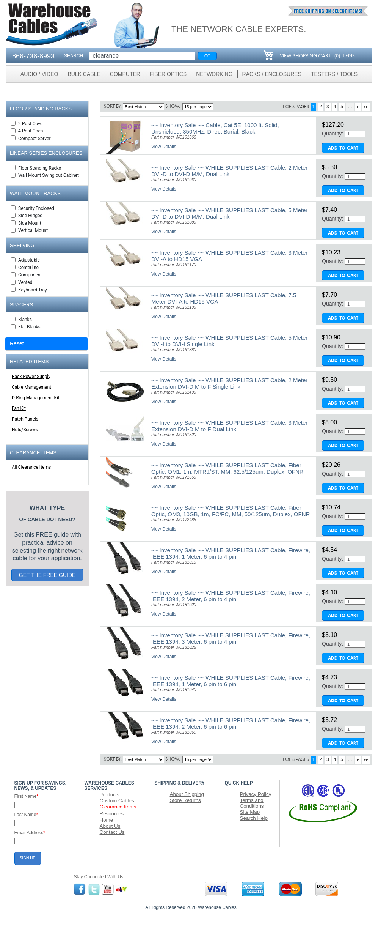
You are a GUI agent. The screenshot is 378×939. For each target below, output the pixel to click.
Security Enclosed (36, 208)
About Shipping (187, 794)
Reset (17, 343)
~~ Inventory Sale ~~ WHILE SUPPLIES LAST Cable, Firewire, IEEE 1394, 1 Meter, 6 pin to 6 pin (230, 680)
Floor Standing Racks (39, 168)
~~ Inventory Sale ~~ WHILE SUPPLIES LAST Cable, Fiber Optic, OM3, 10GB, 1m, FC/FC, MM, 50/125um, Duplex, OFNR (230, 510)
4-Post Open (30, 131)
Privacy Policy (255, 794)
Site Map (250, 812)
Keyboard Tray (32, 290)
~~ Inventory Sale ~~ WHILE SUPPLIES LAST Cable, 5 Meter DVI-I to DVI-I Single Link (229, 340)
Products (110, 794)
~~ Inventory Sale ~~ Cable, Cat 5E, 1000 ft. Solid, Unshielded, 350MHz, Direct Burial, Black (215, 128)
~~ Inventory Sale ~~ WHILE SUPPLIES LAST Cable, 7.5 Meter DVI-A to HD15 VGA (223, 298)
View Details (163, 146)
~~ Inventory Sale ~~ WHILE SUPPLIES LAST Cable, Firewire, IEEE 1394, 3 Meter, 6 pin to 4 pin (230, 638)
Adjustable (29, 260)
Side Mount (29, 223)
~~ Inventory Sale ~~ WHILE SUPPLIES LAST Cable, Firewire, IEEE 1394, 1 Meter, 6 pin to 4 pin (230, 553)
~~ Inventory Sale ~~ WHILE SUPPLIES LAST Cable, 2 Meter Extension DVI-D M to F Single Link (229, 383)
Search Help (254, 818)
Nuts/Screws (25, 429)
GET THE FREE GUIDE (47, 575)
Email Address (29, 832)
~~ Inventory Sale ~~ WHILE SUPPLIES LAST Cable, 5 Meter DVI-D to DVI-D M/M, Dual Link (229, 213)
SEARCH (73, 55)
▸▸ (366, 106)
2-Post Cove (30, 123)
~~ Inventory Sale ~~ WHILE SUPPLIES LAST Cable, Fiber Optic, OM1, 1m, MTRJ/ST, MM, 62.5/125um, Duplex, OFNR (227, 468)
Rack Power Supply (31, 376)
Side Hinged (30, 215)
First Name (26, 796)
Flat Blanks (29, 326)
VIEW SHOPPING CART (305, 56)
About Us (110, 826)
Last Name (26, 814)
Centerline (28, 267)
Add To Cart (343, 148)
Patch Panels (25, 419)
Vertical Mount (33, 230)
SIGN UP (28, 857)
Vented (25, 282)
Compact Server (34, 138)
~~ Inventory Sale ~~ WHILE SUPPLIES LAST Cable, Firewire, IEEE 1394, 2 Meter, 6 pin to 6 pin (230, 723)
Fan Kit (19, 408)
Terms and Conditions (252, 803)
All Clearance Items (31, 467)
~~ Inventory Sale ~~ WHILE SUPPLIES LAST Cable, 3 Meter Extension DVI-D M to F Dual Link (229, 425)
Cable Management (31, 387)
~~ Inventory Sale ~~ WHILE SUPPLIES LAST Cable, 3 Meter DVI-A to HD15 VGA (229, 255)
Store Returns (185, 800)
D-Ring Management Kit (36, 397)
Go (207, 55)
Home (106, 820)
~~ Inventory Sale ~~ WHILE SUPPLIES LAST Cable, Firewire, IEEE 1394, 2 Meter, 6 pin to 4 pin (230, 595)
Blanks (25, 319)
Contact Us (112, 832)
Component (30, 274)
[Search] (142, 56)
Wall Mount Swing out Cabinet (48, 175)
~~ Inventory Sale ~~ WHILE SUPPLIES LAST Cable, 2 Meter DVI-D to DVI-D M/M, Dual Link (229, 170)
